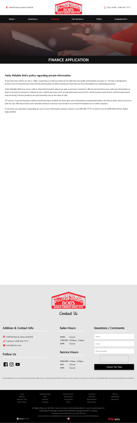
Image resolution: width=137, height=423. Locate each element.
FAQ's (99, 19)
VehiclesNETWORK (67, 411)
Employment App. (45, 394)
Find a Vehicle (68, 399)
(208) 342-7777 (22, 341)
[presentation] (114, 358)
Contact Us (91, 394)
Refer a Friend (21, 402)
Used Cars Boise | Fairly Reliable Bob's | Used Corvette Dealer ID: (80, 408)
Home (12, 19)
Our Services (78, 19)
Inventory (33, 19)
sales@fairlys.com (13, 345)
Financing (55, 19)
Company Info (121, 19)
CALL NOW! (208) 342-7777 (118, 7)
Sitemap (115, 394)
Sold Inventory (91, 402)
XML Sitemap (115, 397)
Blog (45, 397)
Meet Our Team (22, 399)
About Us (22, 397)
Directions (92, 397)
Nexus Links (115, 399)
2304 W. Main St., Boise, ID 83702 (21, 7)
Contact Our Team (114, 367)
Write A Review (92, 399)
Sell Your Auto (68, 397)
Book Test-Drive (68, 394)
